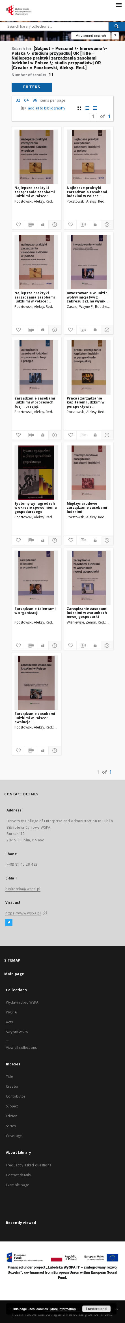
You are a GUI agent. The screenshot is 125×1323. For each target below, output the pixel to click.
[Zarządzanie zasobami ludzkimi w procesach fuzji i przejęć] (36, 367)
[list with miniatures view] (87, 108)
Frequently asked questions (28, 1165)
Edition (11, 1116)
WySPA (11, 1012)
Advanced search (91, 35)
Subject (12, 1106)
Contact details (18, 1175)
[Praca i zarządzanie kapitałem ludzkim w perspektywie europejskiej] (88, 367)
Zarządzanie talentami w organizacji (35, 610)
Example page (17, 1184)
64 (26, 100)
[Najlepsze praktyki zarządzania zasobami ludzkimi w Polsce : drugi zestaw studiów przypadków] (36, 262)
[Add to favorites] (18, 224)
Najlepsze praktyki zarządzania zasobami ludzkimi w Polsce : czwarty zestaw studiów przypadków (36, 191)
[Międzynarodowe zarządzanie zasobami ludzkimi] (88, 473)
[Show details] (54, 224)
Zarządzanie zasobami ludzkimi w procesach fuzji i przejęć (34, 402)
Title (9, 1076)
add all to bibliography (42, 108)
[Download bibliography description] (30, 224)
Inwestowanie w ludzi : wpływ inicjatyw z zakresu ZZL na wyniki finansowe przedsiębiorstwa (87, 297)
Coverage (14, 1135)
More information (63, 1309)
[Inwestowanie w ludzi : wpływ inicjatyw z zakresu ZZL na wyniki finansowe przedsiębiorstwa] (88, 262)
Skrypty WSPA (17, 1032)
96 (35, 100)
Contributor (15, 1096)
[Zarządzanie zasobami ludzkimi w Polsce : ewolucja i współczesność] (36, 683)
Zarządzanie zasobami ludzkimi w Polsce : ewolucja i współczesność (34, 717)
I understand (96, 1309)
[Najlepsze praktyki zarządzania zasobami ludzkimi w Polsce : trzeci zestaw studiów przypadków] (88, 157)
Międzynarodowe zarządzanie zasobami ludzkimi (87, 507)
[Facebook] (8, 922)
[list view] (95, 108)
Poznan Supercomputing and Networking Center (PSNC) (62, 1314)
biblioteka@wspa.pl (22, 889)
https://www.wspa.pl (23, 913)
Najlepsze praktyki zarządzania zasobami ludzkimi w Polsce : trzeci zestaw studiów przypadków (87, 191)
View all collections (21, 1047)
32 (18, 100)
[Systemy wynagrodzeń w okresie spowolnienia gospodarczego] (36, 473)
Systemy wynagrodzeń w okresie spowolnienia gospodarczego (35, 507)
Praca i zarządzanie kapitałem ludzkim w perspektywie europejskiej (85, 402)
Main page (14, 973)
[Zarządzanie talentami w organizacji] (36, 578)
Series (11, 1126)
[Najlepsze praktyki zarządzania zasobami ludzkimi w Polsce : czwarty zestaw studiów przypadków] (36, 157)
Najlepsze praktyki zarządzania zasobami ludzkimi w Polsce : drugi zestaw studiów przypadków (34, 297)
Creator (12, 1086)
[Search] (117, 26)
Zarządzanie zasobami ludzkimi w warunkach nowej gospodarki (87, 612)
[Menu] (118, 4)
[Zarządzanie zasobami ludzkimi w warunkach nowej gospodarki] (88, 578)
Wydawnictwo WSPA (22, 1002)
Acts (9, 1022)
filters (31, 87)
